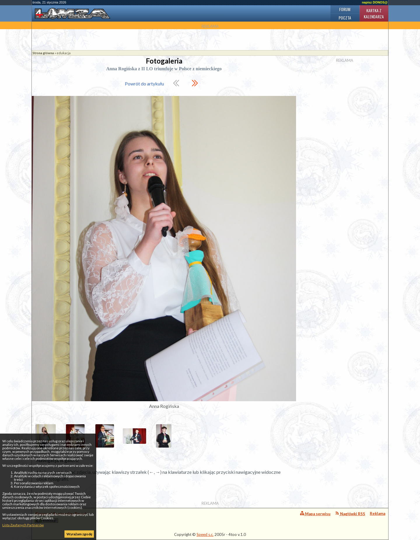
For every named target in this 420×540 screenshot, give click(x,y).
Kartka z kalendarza (374, 13)
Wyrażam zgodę (79, 534)
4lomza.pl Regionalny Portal (60, 517)
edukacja (64, 53)
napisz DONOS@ (375, 2)
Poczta (345, 18)
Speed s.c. (205, 534)
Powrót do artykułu (144, 83)
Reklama (377, 513)
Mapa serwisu (315, 513)
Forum (344, 9)
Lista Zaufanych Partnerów (23, 525)
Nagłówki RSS (350, 513)
